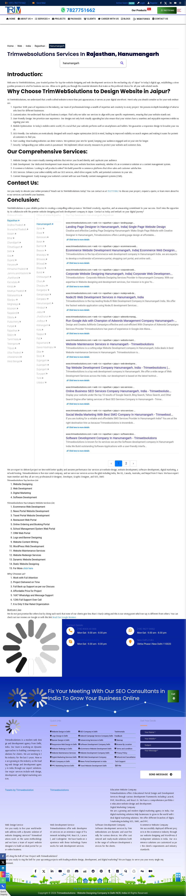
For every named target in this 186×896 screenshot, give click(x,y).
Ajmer (40, 228)
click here (28, 568)
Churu (41, 281)
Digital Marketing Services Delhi (63, 757)
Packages (74, 19)
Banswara (43, 237)
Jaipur (41, 312)
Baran (40, 241)
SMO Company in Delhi (60, 761)
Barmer (41, 246)
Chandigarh (14, 242)
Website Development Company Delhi (93, 753)
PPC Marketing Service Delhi (62, 766)
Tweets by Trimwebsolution (19, 790)
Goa (10, 255)
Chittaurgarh (44, 276)
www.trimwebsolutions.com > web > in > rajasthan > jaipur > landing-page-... (100, 223)
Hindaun (42, 307)
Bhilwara (42, 259)
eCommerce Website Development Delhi (95, 749)
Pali (39, 338)
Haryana (12, 264)
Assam (11, 233)
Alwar (40, 232)
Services (42, 19)
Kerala (11, 286)
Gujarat (11, 260)
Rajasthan (40, 46)
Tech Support (120, 761)
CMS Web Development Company (92, 757)
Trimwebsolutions (59, 790)
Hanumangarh (45, 224)
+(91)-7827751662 (15, 3)
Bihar (10, 238)
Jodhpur (42, 320)
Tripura (11, 348)
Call (173, 696)
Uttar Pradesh (15, 352)
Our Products (141, 10)
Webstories (141, 19)
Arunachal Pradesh (17, 229)
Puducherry (14, 321)
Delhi (10, 251)
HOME (10, 19)
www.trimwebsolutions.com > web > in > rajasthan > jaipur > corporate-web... (101, 270)
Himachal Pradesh (17, 269)
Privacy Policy (121, 753)
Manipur (12, 299)
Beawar (41, 250)
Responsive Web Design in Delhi (63, 744)
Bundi (40, 272)
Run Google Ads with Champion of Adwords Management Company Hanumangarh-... (121, 320)
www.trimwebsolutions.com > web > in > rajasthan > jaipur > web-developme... (101, 363)
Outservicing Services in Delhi (90, 740)
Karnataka (13, 282)
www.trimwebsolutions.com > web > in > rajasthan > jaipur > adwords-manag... (101, 317)
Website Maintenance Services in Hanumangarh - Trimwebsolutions (110, 344)
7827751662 (167, 10)
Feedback (118, 736)
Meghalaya (13, 304)
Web (19, 46)
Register (152, 3)
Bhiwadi (41, 263)
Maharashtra (14, 295)
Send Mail (38, 3)
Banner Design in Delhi (59, 740)
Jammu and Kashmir (19, 273)
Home (10, 46)
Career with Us (108, 19)
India (28, 46)
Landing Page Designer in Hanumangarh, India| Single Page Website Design (116, 226)
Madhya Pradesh (16, 291)
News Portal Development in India (92, 761)
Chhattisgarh (14, 247)
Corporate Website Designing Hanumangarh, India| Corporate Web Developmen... (119, 273)
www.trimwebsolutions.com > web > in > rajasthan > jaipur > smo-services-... (100, 410)
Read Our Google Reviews (64, 617)
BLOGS (125, 19)
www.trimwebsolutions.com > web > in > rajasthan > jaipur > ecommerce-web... (102, 246)
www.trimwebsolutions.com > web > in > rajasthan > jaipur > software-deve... (100, 434)
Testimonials (120, 732)
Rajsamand (43, 343)
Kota (40, 329)
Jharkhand (13, 277)
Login (141, 3)
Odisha (11, 317)
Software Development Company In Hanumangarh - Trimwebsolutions (111, 438)
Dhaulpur (42, 285)
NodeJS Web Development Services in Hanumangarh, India (105, 297)
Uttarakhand (14, 357)
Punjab (11, 326)
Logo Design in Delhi (59, 736)
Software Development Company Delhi (94, 744)
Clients (90, 19)
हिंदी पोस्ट (118, 766)
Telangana (13, 343)
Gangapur (42, 298)
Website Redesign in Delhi (61, 749)
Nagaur (41, 334)
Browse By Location (123, 744)
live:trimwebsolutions (88, 639)
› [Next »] (133, 463)
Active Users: (125, 3)
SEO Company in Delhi (87, 732)
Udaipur (41, 382)
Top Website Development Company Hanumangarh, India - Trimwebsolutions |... (118, 367)
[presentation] (160, 765)
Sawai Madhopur (46, 347)
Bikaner (41, 268)
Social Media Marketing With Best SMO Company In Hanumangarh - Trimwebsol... (119, 414)
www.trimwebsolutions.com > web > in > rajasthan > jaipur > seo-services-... (100, 387)
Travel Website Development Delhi (92, 766)
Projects (59, 19)
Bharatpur (42, 254)
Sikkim (11, 335)
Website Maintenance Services (63, 753)
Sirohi (40, 356)
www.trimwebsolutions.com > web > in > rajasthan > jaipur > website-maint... (100, 340)
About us (25, 19)
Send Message (160, 774)
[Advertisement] (93, 35)
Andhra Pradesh (16, 225)
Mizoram (12, 308)
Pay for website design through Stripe (93, 888)
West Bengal (14, 361)
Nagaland (13, 313)
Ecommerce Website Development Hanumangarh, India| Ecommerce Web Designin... (121, 250)
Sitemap (119, 740)
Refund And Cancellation (125, 757)
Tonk (40, 378)
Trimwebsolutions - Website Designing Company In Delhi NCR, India (92, 893)
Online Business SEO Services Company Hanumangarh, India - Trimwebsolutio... (118, 391)
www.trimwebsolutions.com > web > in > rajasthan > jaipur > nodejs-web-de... (101, 293)
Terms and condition (123, 749)
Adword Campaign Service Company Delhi (95, 736)
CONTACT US (160, 19)
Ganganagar (44, 294)
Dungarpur (43, 290)
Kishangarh (43, 325)
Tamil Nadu (14, 339)
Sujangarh (43, 360)
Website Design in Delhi (60, 732)
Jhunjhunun (43, 316)
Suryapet (42, 373)
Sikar (40, 351)
